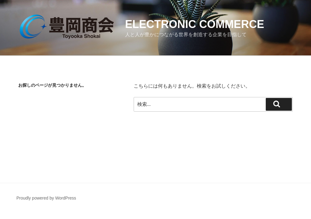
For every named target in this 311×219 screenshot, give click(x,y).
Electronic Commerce (194, 24)
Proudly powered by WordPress (46, 198)
